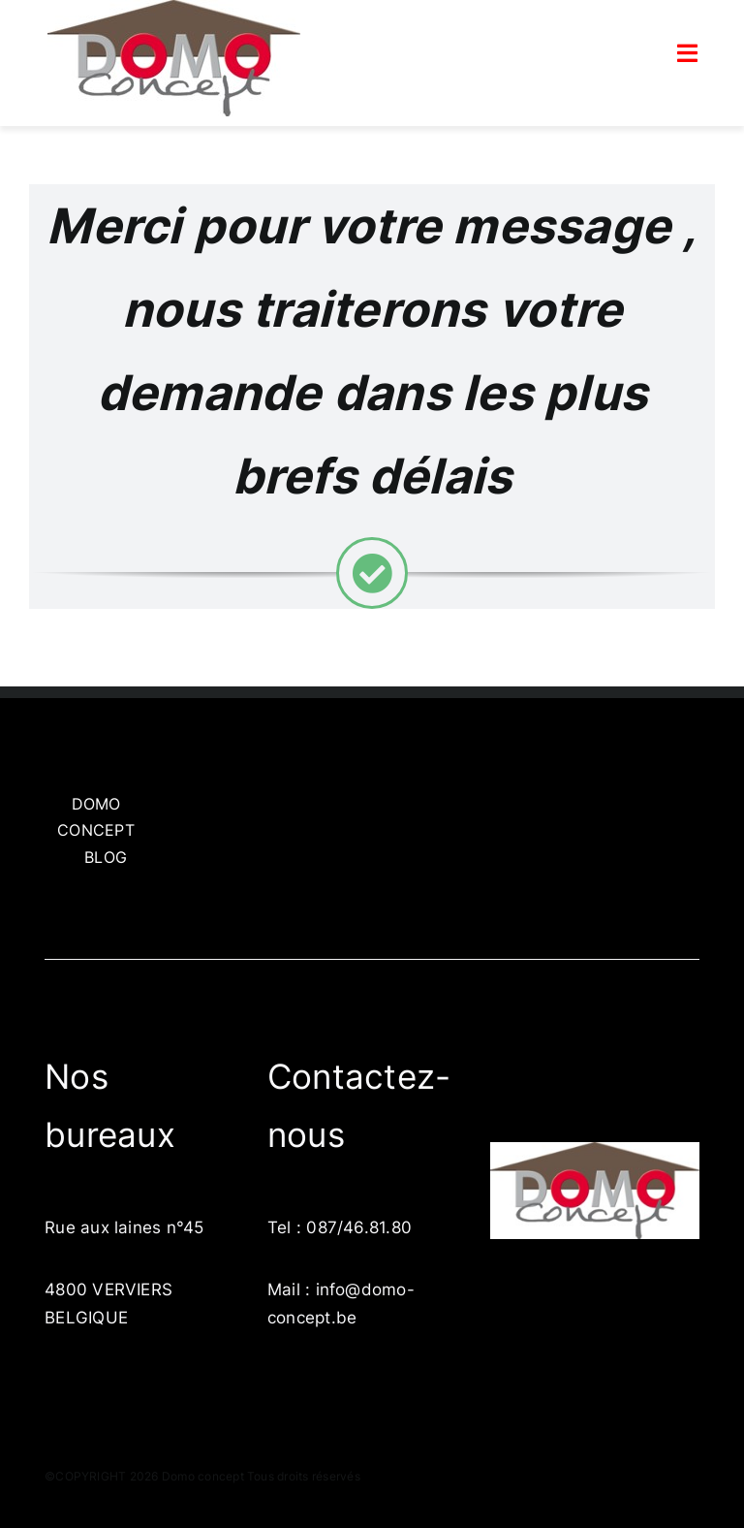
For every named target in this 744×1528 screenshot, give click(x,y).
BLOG (105, 857)
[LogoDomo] (594, 1150)
